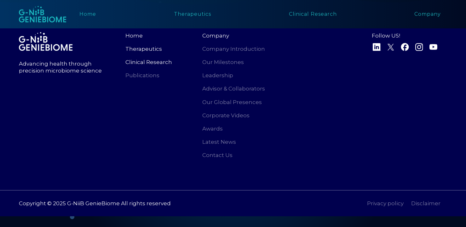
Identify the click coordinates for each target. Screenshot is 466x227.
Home (134, 35)
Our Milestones (223, 62)
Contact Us (217, 155)
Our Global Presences (232, 102)
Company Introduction (233, 49)
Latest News (219, 142)
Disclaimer (425, 203)
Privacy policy (385, 203)
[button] (313, 14)
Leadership (217, 75)
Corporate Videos (226, 115)
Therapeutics (143, 49)
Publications (142, 75)
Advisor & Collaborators (233, 88)
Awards (212, 128)
